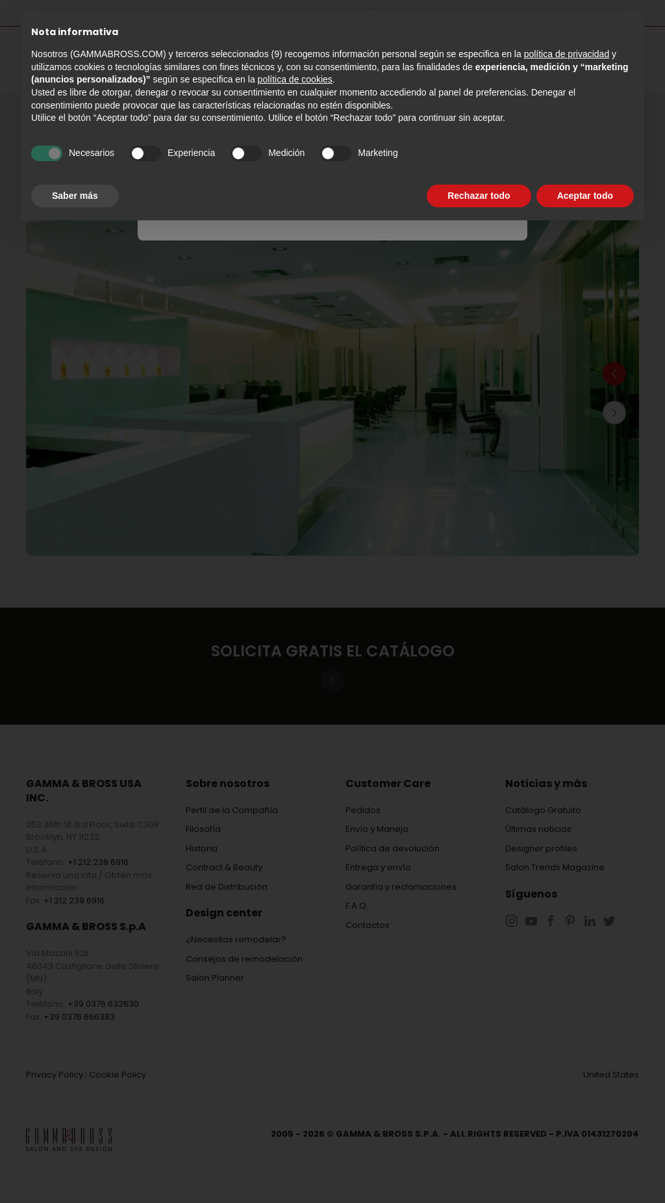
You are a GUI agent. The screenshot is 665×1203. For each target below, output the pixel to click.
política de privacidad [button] (567, 54)
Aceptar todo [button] (585, 195)
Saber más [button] (75, 195)
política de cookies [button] (295, 79)
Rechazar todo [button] (478, 195)
